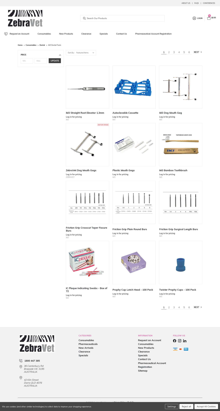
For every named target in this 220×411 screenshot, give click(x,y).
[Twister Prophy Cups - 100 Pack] (180, 262)
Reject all (186, 406)
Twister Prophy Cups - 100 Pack (177, 289)
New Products (66, 33)
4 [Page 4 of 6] (179, 52)
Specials (104, 33)
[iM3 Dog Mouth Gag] (180, 87)
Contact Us (121, 33)
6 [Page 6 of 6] (189, 52)
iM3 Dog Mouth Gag (170, 112)
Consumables (44, 33)
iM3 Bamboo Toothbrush (173, 170)
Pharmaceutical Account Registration (153, 33)
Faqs (196, 3)
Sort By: (71, 52)
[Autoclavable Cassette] (134, 87)
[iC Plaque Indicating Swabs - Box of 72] (87, 262)
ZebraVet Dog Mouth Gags (81, 170)
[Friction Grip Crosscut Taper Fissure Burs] (87, 202)
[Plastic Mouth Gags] (134, 144)
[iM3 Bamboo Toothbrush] (180, 144)
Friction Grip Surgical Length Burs (178, 229)
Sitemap (142, 370)
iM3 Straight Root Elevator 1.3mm (85, 112)
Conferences (209, 3)
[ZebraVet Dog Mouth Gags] (87, 144)
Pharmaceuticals (88, 344)
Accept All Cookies (206, 406)
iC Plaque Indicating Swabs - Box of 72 (86, 290)
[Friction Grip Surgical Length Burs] (180, 202)
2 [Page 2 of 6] (169, 52)
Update (55, 60)
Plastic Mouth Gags (124, 170)
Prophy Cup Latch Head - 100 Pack (133, 289)
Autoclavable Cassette (125, 112)
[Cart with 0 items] (211, 18)
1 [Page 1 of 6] (164, 52)
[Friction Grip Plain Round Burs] (134, 202)
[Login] (197, 18)
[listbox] (86, 52)
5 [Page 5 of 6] (184, 52)
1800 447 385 (32, 360)
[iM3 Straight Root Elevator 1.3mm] (87, 87)
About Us (186, 3)
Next (198, 52)
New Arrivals (86, 347)
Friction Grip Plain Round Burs (130, 229)
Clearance (86, 33)
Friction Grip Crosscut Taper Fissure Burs (86, 229)
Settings (171, 406)
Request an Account (16, 34)
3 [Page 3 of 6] (174, 52)
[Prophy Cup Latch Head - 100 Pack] (134, 262)
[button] (41, 54)
